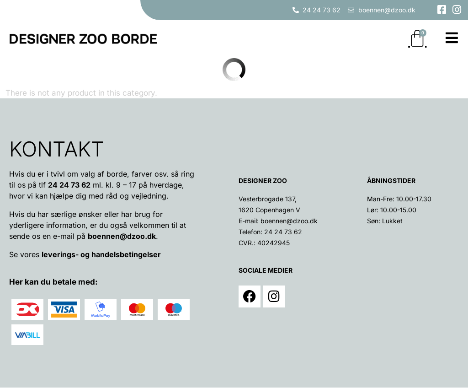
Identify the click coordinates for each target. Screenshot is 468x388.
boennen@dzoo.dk (122, 236)
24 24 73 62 (283, 232)
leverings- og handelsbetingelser (101, 254)
